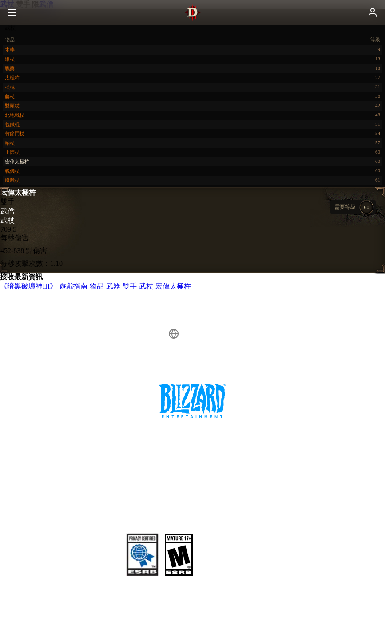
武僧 (7, 211)
